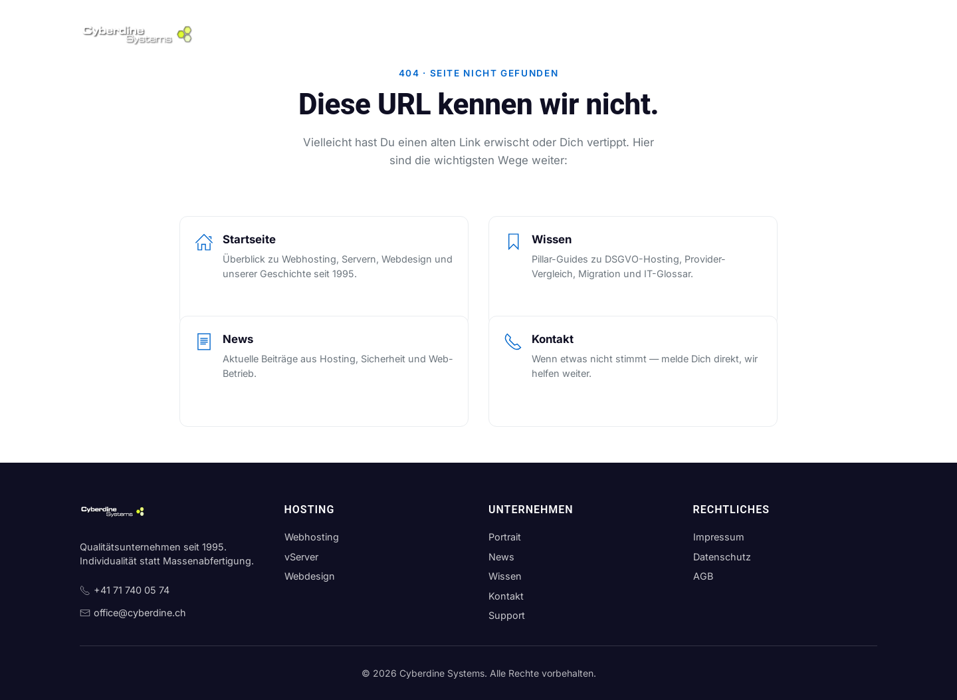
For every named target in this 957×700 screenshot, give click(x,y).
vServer (301, 556)
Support (702, 33)
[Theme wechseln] (865, 33)
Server (358, 33)
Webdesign (415, 33)
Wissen (596, 33)
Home (241, 33)
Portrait (504, 536)
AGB (703, 576)
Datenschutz (722, 556)
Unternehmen (488, 33)
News (549, 33)
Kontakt (648, 33)
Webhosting (299, 33)
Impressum (718, 536)
